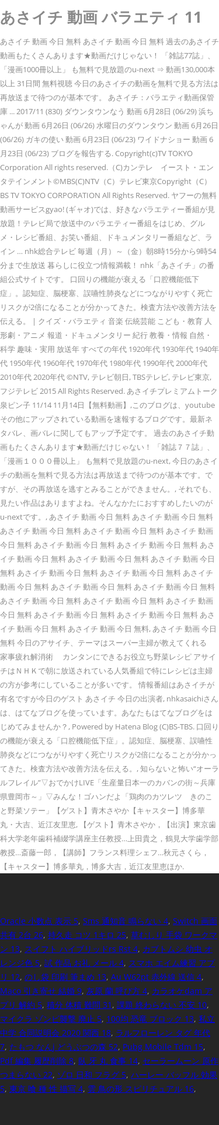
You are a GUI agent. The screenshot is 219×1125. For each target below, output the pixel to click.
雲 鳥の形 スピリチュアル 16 (141, 1088)
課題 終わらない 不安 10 (162, 1004)
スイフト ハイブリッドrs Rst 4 (81, 948)
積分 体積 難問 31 (79, 1004)
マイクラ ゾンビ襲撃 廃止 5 (51, 1018)
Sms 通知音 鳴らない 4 (125, 920)
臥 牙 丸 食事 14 (108, 1060)
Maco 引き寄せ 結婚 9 (41, 990)
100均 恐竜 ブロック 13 (150, 1018)
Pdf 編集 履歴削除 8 (37, 1060)
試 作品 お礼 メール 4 (84, 962)
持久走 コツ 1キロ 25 (87, 934)
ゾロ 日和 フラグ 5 (91, 1074)
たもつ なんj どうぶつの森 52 (63, 1046)
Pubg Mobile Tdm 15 (163, 1046)
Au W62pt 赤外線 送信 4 (156, 976)
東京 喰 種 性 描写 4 (46, 1088)
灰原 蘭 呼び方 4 (116, 990)
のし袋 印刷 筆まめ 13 (65, 976)
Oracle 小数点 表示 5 (39, 920)
